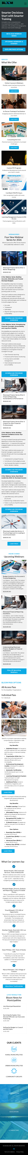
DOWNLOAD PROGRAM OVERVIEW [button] (14, 319)
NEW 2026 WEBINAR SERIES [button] (14, 35)
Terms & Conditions (9, 1152)
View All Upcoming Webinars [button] (14, 671)
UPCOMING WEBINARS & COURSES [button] (14, 42)
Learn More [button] (14, 91)
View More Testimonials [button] (14, 986)
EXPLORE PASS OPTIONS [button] (14, 49)
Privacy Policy (20, 1152)
